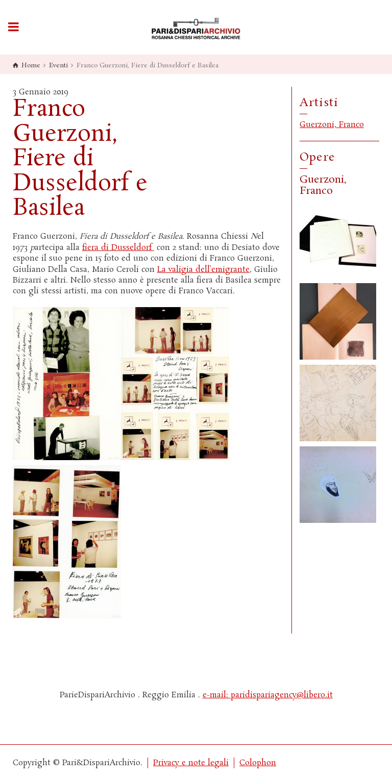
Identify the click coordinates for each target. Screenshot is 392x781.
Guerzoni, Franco (332, 124)
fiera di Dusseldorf (118, 247)
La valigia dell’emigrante (203, 269)
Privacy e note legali (191, 763)
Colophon (257, 763)
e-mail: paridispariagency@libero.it (268, 695)
